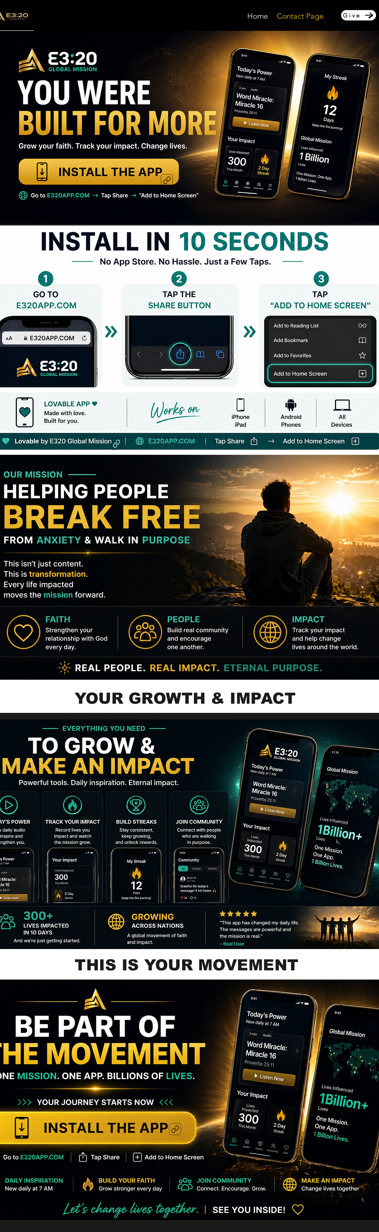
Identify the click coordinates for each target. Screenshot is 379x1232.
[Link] (167, 180)
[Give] (358, 15)
